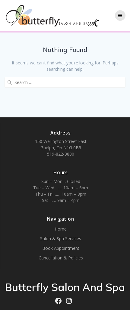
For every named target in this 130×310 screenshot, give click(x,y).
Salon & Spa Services (60, 238)
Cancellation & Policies (61, 258)
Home (61, 229)
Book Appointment (60, 248)
